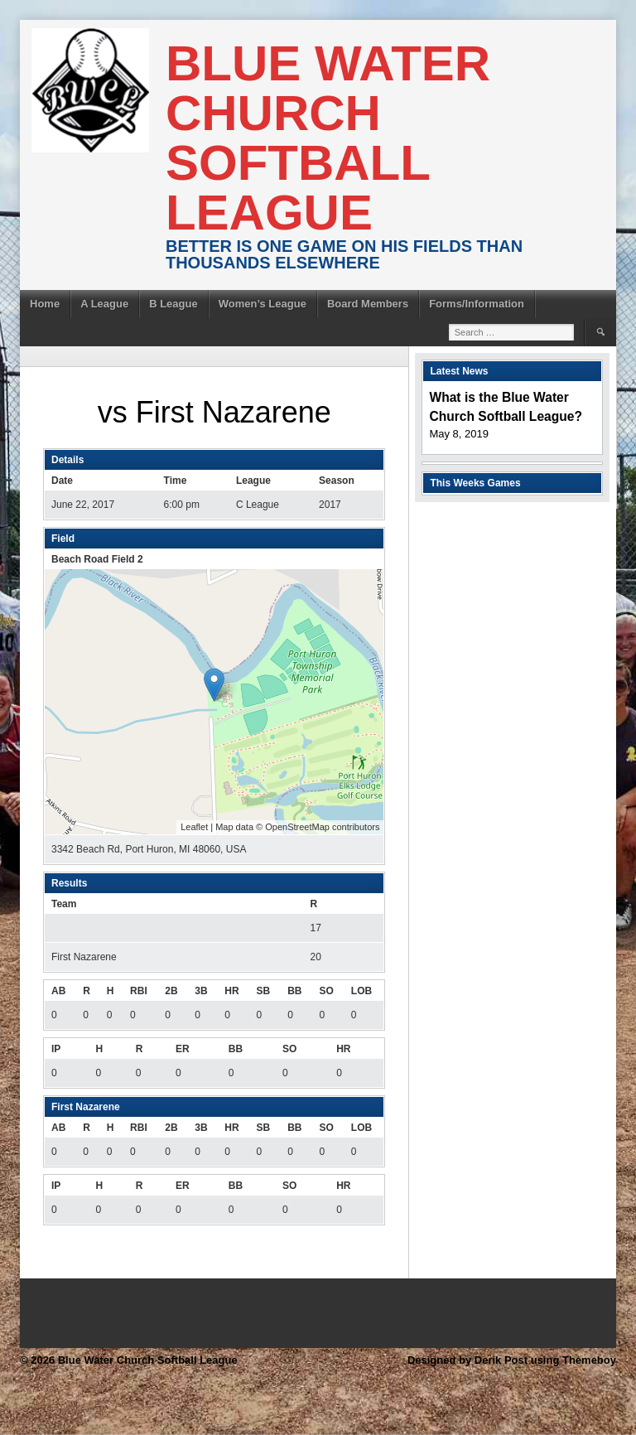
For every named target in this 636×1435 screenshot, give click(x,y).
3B (201, 991)
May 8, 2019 (459, 434)
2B (171, 991)
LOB (361, 991)
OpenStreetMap (297, 827)
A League (104, 303)
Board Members (367, 303)
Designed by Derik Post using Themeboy (511, 1360)
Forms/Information (476, 303)
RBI (138, 991)
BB (294, 991)
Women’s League (262, 303)
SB (264, 991)
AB (58, 991)
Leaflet (194, 827)
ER (183, 1049)
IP (55, 1049)
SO (326, 991)
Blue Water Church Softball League (328, 138)
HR (231, 991)
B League (173, 303)
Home (45, 303)
